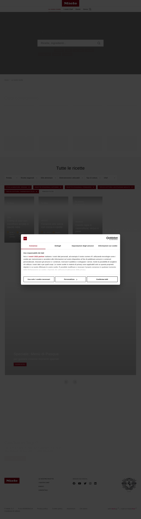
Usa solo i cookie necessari (39, 279)
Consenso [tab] (33, 246)
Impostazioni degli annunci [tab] (83, 246)
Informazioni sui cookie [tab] (107, 246)
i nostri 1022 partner (36, 256)
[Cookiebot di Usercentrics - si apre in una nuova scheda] (108, 238)
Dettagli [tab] (58, 246)
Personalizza (70, 279)
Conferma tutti (102, 279)
